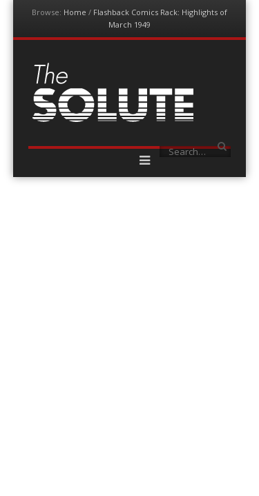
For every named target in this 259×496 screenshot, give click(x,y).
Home (75, 12)
